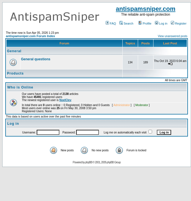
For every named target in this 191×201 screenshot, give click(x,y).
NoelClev (65, 100)
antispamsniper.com (146, 8)
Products (15, 73)
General (14, 51)
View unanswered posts (172, 36)
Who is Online (20, 87)
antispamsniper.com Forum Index (30, 36)
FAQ (111, 23)
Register (179, 23)
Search (126, 23)
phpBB (88, 162)
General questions (35, 59)
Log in (161, 23)
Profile (144, 23)
